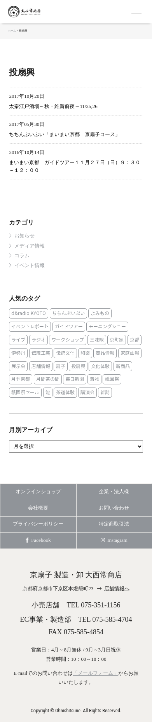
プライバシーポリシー (38, 524)
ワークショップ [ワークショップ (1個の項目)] (67, 340)
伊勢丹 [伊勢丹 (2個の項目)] (18, 353)
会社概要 (38, 508)
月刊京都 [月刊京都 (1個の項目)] (20, 379)
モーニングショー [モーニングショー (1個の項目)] (107, 326)
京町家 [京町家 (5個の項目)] (117, 340)
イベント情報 (29, 265)
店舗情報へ (116, 588)
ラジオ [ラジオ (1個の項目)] (38, 340)
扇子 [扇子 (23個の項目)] (60, 366)
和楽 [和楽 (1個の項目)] (85, 353)
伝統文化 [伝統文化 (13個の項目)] (65, 353)
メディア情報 (29, 246)
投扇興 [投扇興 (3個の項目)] (78, 366)
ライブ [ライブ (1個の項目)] (18, 340)
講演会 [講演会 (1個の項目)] (87, 392)
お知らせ (24, 236)
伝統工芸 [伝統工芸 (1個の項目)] (40, 353)
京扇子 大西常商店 (39, 12)
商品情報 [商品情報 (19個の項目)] (105, 353)
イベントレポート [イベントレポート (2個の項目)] (30, 326)
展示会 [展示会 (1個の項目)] (18, 366)
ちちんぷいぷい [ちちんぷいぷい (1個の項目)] (68, 313)
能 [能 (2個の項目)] (47, 392)
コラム (22, 255)
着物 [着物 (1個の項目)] (94, 379)
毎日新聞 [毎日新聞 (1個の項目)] (74, 379)
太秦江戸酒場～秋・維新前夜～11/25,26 (53, 106)
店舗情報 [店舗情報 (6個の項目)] (40, 366)
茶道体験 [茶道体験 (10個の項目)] (65, 392)
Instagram (114, 540)
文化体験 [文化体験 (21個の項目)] (100, 366)
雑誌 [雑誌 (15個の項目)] (105, 392)
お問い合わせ (114, 508)
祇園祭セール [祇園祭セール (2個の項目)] (25, 392)
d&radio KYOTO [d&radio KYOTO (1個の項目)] (28, 313)
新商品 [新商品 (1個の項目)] (123, 366)
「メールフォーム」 (95, 673)
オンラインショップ (38, 491)
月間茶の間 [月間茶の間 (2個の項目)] (47, 379)
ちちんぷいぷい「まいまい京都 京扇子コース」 (64, 134)
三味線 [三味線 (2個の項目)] (97, 340)
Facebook (38, 540)
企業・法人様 (114, 491)
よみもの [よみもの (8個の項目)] (100, 313)
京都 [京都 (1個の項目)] (134, 340)
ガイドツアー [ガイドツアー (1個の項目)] (69, 326)
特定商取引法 (114, 524)
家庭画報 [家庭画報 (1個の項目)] (130, 353)
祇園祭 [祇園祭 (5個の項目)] (112, 379)
